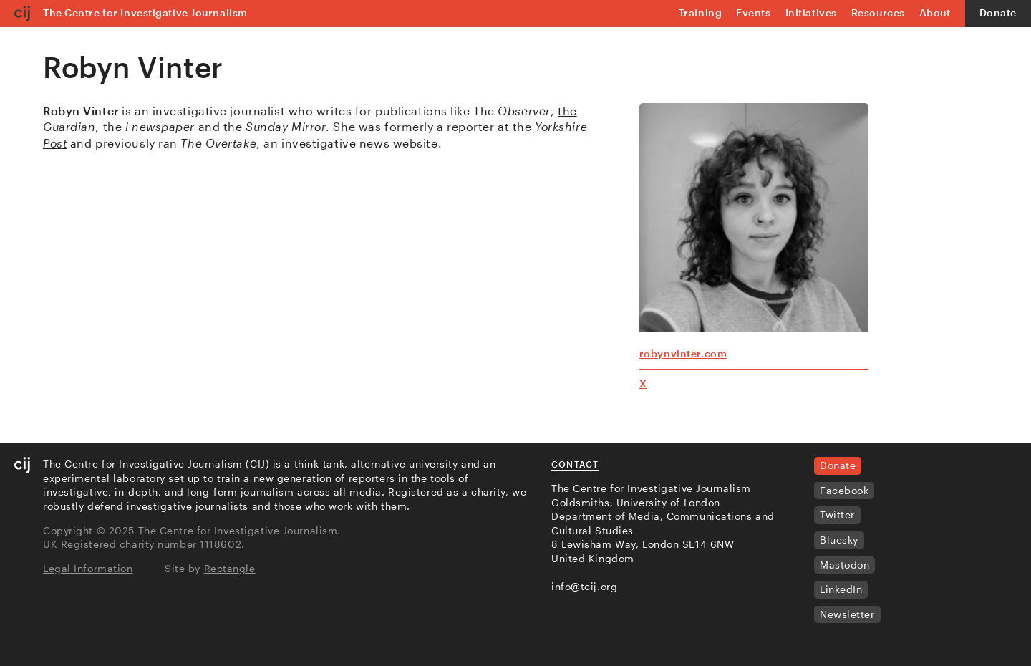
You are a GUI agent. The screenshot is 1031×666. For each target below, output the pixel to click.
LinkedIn (841, 589)
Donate (998, 12)
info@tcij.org (584, 586)
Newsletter (847, 614)
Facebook (844, 490)
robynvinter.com (683, 353)
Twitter (837, 514)
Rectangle (230, 568)
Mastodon (844, 565)
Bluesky (839, 540)
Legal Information (88, 568)
